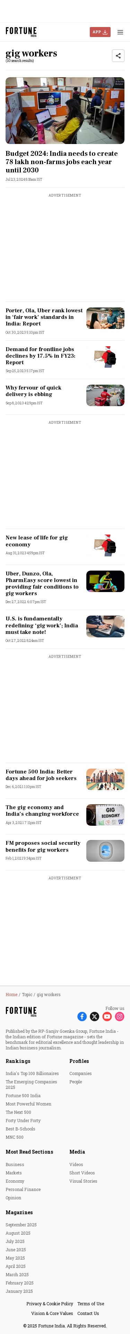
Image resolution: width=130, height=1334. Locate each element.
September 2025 (21, 1224)
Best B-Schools (20, 1128)
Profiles (79, 1061)
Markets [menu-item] (14, 1172)
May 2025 (15, 1258)
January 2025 (19, 1291)
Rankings (18, 1061)
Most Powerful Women (28, 1104)
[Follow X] (94, 1016)
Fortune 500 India (23, 1095)
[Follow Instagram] (119, 1016)
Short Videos (82, 1172)
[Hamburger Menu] (120, 32)
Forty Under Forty (23, 1120)
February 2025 (20, 1283)
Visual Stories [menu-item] (83, 1181)
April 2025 (16, 1266)
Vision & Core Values (52, 1313)
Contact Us (88, 1313)
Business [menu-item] (15, 1164)
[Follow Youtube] (107, 1016)
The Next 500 (18, 1112)
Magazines (19, 1212)
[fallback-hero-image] (65, 110)
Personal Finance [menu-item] (23, 1189)
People (75, 1081)
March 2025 (17, 1274)
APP (97, 31)
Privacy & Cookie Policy (49, 1303)
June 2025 (16, 1249)
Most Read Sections (29, 1151)
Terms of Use (90, 1303)
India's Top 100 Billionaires (32, 1073)
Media (77, 1151)
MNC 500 (15, 1137)
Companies (80, 1073)
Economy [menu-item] (15, 1181)
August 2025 (18, 1233)
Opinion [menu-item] (13, 1197)
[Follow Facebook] (82, 1016)
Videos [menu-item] (76, 1164)
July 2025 (15, 1241)
